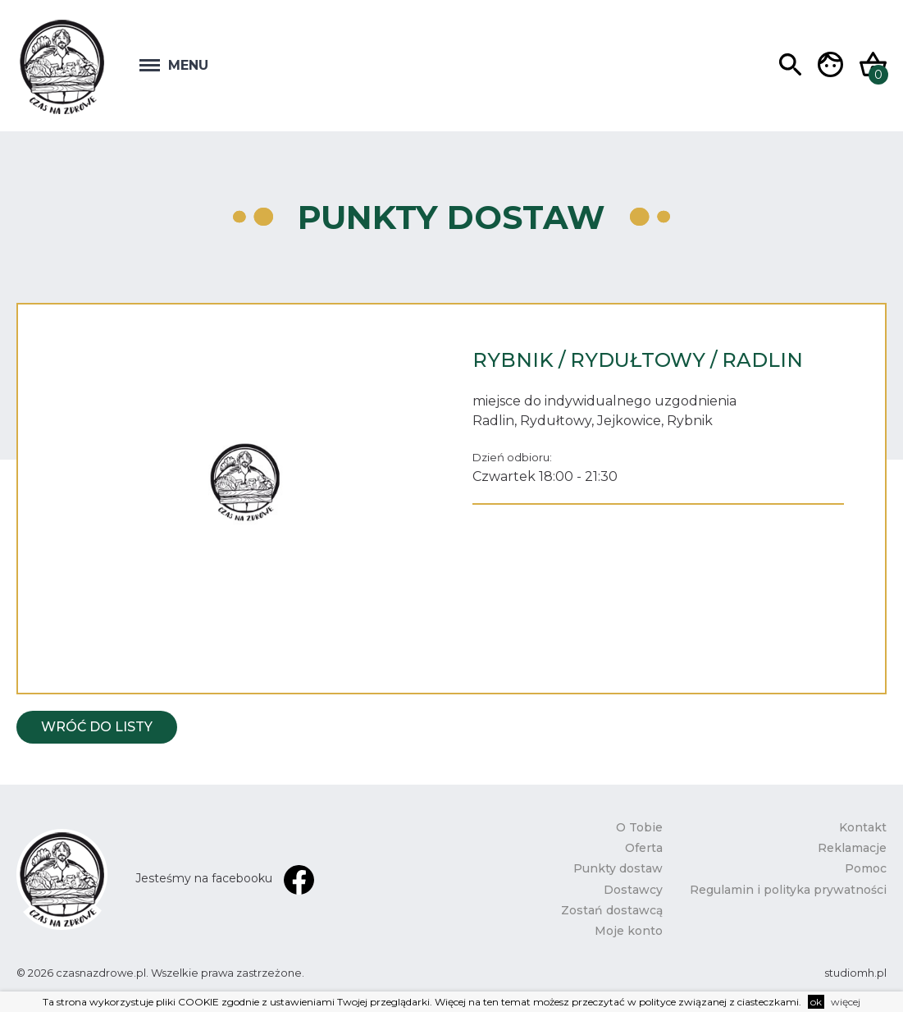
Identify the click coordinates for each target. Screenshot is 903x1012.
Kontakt (863, 827)
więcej (845, 1002)
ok (816, 1002)
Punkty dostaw (618, 868)
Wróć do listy (97, 727)
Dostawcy (633, 889)
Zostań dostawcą (612, 910)
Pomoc (866, 868)
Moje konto (629, 930)
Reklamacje (852, 847)
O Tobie (639, 827)
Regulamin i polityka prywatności (788, 889)
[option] (245, 482)
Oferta (644, 847)
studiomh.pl (855, 972)
